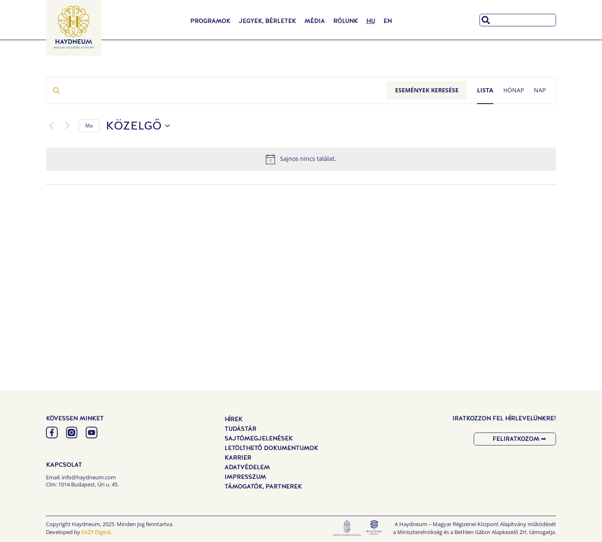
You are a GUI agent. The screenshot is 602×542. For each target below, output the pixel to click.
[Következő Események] (67, 126)
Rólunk (345, 21)
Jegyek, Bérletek (267, 21)
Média (314, 21)
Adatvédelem (247, 467)
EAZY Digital (96, 532)
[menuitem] (370, 20)
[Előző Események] (51, 126)
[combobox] (518, 20)
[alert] (301, 159)
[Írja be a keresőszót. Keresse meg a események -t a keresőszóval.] (216, 90)
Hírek (233, 419)
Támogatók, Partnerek (263, 486)
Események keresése (427, 90)
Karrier (237, 457)
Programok (210, 21)
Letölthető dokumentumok (271, 448)
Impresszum (245, 477)
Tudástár (240, 429)
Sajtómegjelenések (258, 438)
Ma (89, 125)
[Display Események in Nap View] (540, 90)
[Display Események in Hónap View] (513, 90)
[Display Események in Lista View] (485, 90)
